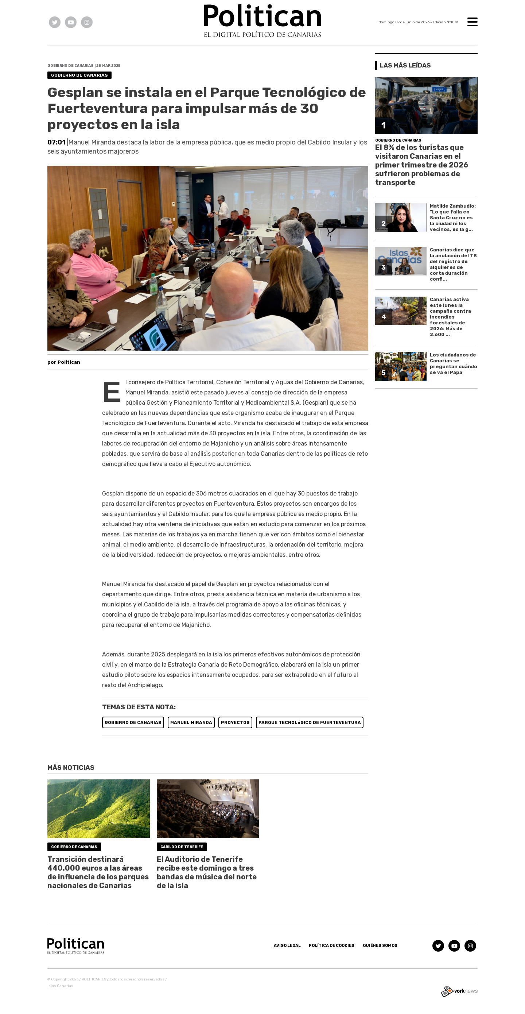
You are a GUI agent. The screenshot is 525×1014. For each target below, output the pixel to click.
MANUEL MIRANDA (191, 722)
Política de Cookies (331, 945)
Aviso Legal (287, 945)
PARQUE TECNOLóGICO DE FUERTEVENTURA (309, 722)
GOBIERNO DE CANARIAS (133, 722)
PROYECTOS (235, 722)
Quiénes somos (380, 945)
